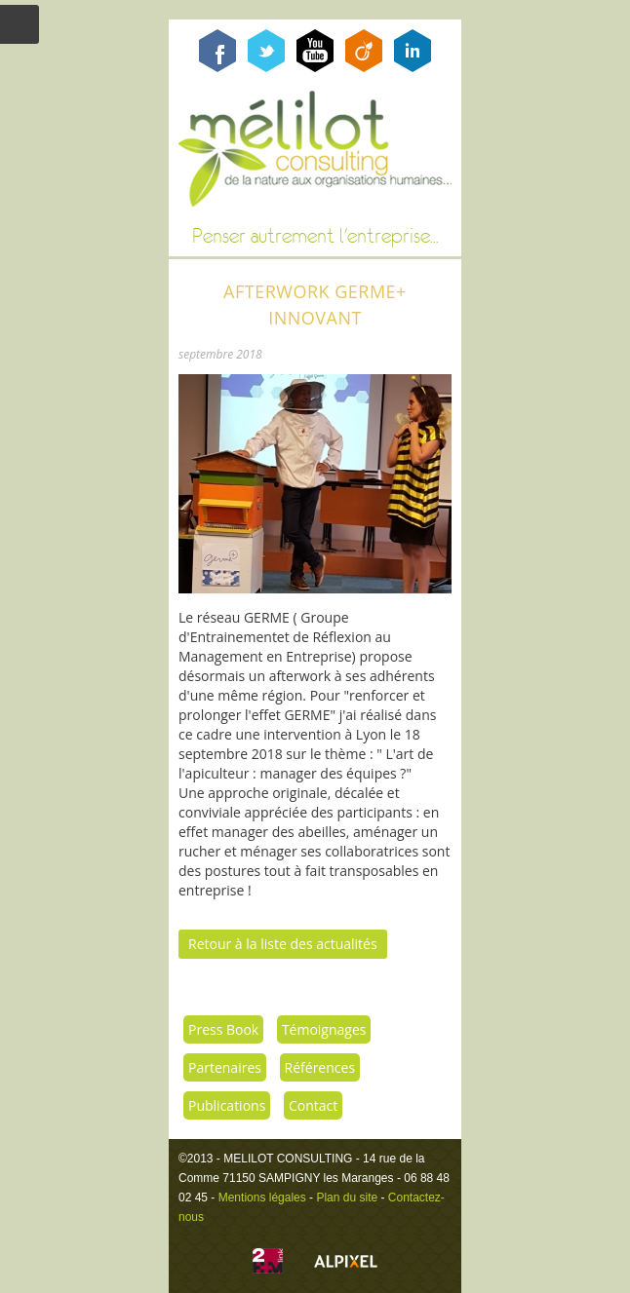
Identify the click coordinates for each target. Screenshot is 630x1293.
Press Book (223, 1029)
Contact (313, 1105)
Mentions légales (262, 1197)
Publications (226, 1105)
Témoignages (324, 1029)
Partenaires (224, 1067)
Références (320, 1067)
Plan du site (346, 1197)
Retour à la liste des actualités (282, 943)
